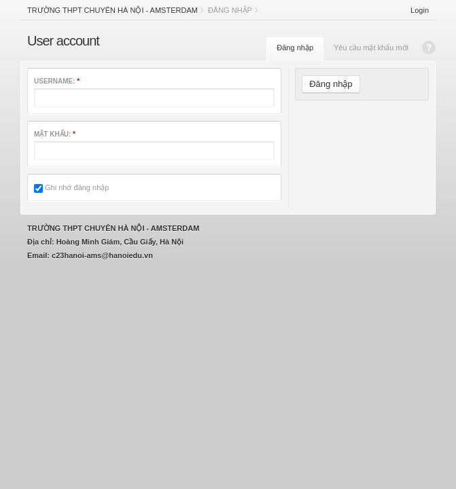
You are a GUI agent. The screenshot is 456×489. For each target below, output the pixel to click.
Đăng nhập (295, 47)
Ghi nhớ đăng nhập (71, 187)
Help (429, 47)
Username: (57, 81)
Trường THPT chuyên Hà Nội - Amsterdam (112, 10)
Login (419, 10)
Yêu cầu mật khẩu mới (371, 47)
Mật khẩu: (54, 134)
